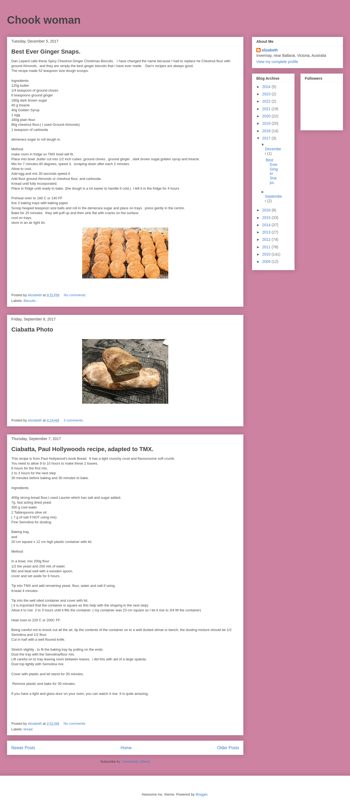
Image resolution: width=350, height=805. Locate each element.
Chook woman (43, 20)
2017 (267, 138)
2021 (267, 109)
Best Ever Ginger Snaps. (45, 51)
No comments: (75, 295)
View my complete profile (277, 62)
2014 (267, 225)
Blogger (201, 794)
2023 (267, 94)
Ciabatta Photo (32, 329)
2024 (267, 87)
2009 (267, 261)
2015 (267, 217)
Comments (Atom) (136, 761)
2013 (267, 232)
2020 (267, 116)
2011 (267, 247)
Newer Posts (23, 747)
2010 (267, 254)
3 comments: (74, 420)
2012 (267, 239)
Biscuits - (31, 301)
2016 (267, 210)
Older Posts (228, 747)
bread (28, 729)
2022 (267, 101)
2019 (267, 123)
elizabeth (270, 50)
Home (126, 747)
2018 (267, 131)
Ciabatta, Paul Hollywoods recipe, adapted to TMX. (82, 449)
